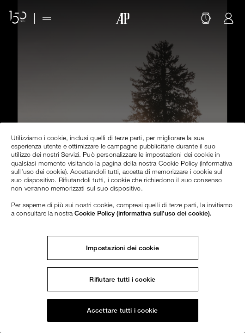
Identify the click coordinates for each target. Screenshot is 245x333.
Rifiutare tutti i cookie (122, 279)
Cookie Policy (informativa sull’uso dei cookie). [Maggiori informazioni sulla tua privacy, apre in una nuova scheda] (143, 213)
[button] (206, 18)
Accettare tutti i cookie (122, 310)
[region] (122, 228)
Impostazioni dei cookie (122, 248)
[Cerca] (206, 18)
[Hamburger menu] (46, 18)
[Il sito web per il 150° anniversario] (18, 18)
